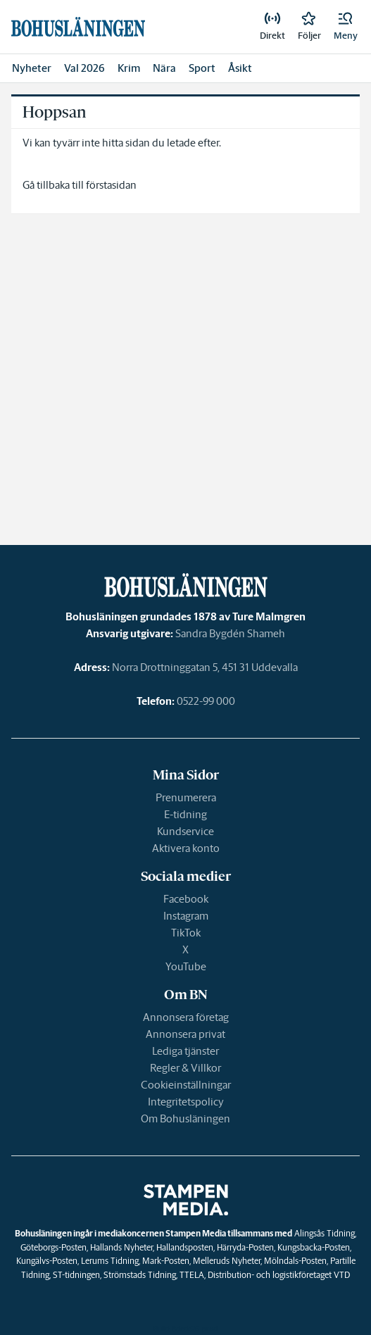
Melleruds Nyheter (226, 1260)
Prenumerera (186, 797)
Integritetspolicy (186, 1101)
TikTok (186, 932)
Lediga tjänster (185, 1051)
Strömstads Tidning (139, 1275)
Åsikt (240, 68)
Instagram (185, 915)
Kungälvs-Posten (46, 1260)
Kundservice (185, 831)
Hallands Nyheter (121, 1247)
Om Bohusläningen (185, 1118)
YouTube (185, 966)
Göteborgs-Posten (53, 1247)
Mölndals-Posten (295, 1260)
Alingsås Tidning (324, 1233)
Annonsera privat (185, 1034)
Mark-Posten (165, 1260)
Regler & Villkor (185, 1067)
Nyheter (31, 68)
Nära (164, 68)
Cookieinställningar (186, 1084)
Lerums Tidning (110, 1260)
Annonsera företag (186, 1017)
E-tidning (185, 814)
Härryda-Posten (245, 1247)
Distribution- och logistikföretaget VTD (279, 1275)
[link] (272, 27)
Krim (129, 68)
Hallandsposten (184, 1247)
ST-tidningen (76, 1275)
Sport (202, 68)
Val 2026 (84, 68)
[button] (346, 27)
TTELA (192, 1275)
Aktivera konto (186, 848)
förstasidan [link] (111, 185)
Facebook (185, 898)
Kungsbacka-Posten (313, 1247)
